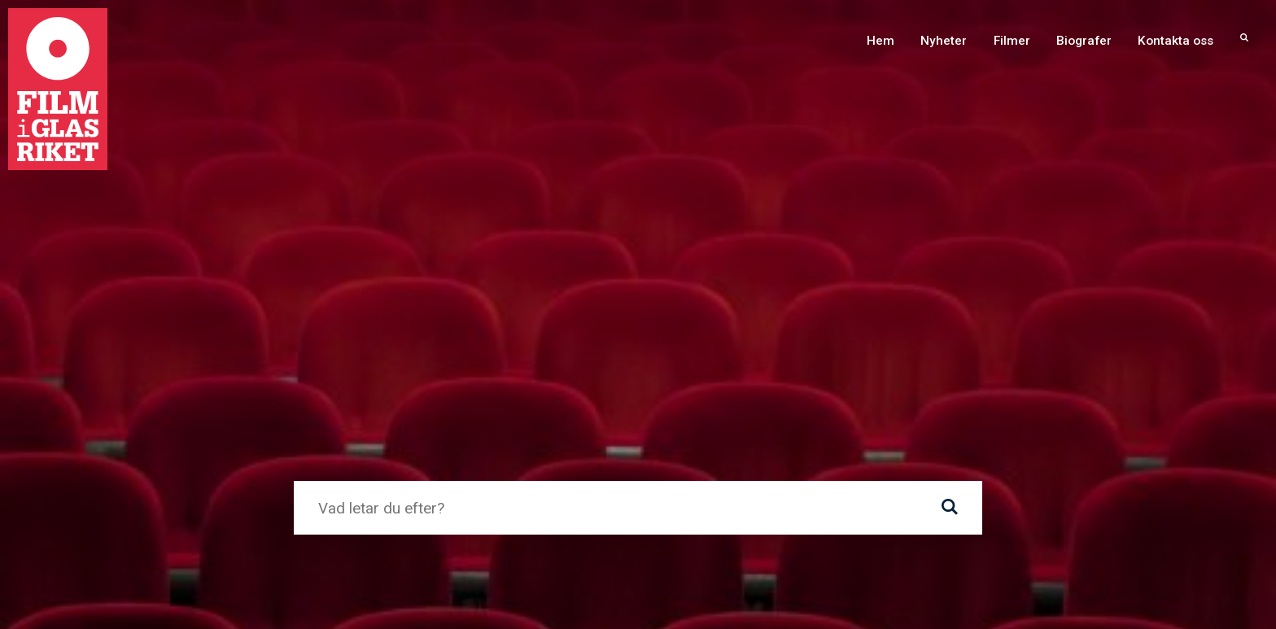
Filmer (1012, 40)
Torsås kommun (178, 400)
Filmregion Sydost (1091, 400)
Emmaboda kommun (302, 400)
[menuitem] (1244, 41)
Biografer (1084, 40)
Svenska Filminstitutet (805, 400)
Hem (880, 40)
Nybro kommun (680, 400)
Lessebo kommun (568, 400)
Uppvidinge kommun (440, 400)
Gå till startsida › (355, 264)
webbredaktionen (501, 208)
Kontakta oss (1175, 40)
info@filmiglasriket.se (861, 599)
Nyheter (943, 40)
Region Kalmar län (545, 432)
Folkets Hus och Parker (955, 400)
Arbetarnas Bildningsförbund (699, 432)
